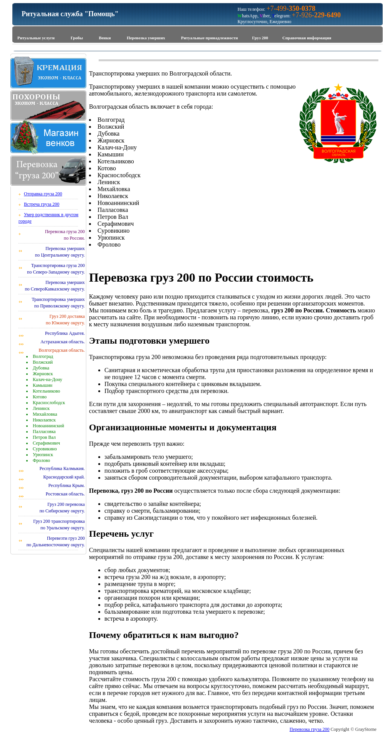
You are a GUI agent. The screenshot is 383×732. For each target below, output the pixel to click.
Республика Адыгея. (65, 333)
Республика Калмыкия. (62, 468)
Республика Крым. (66, 485)
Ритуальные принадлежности (209, 37)
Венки (105, 37)
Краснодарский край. (64, 477)
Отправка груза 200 (43, 193)
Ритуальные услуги (36, 37)
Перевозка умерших (146, 37)
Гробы (77, 37)
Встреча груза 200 (41, 204)
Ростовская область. (65, 494)
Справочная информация (306, 37)
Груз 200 (260, 37)
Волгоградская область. (62, 350)
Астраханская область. (62, 341)
